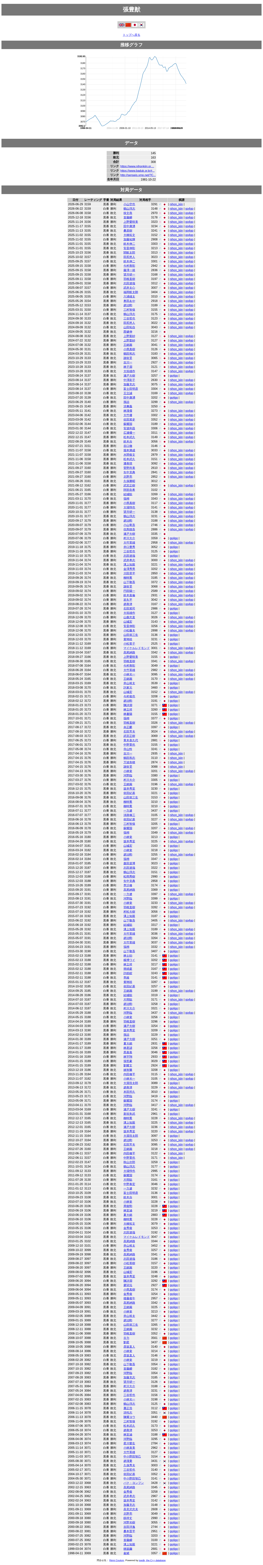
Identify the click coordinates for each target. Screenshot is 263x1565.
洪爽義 (127, 406)
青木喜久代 (130, 740)
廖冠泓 (127, 1285)
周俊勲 (127, 1206)
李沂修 (127, 885)
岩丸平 (127, 599)
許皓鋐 (127, 973)
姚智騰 (127, 1069)
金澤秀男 (129, 568)
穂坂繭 (127, 1548)
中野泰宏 (129, 1184)
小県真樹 (129, 349)
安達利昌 (129, 428)
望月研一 (129, 274)
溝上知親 (129, 564)
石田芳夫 (129, 731)
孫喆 (126, 402)
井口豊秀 (129, 547)
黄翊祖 (127, 639)
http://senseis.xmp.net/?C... (138, 175)
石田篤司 (129, 608)
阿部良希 (129, 489)
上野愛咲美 (130, 221)
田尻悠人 (129, 257)
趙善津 (127, 604)
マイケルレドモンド (136, 648)
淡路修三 (129, 815)
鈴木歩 (127, 441)
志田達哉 (129, 283)
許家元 (127, 687)
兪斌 (126, 1553)
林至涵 (127, 1210)
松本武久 (129, 437)
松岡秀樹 (129, 876)
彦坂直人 (129, 1346)
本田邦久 (129, 1091)
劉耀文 (127, 1065)
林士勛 (127, 955)
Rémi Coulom (116, 1560)
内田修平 (129, 1074)
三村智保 (129, 309)
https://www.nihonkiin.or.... (137, 166)
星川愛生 (129, 1443)
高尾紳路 (129, 652)
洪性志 (127, 1412)
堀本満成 (129, 450)
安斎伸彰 (129, 248)
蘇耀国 (127, 423)
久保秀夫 (129, 1465)
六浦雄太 (129, 296)
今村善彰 (129, 265)
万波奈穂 (129, 762)
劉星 (126, 1342)
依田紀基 (129, 793)
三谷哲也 (129, 318)
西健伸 (127, 331)
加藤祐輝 (129, 239)
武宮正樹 (129, 485)
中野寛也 (129, 744)
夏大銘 (127, 1043)
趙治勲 (127, 305)
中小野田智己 (132, 1456)
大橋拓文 (129, 235)
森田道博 (129, 863)
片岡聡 (127, 999)
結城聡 (127, 494)
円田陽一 (129, 590)
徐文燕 (127, 213)
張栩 (126, 498)
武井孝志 (129, 560)
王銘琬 (127, 344)
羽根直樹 (129, 278)
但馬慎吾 (129, 529)
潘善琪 (127, 463)
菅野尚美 (129, 467)
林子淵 (127, 366)
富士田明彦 (130, 388)
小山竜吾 (129, 525)
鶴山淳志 (129, 208)
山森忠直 (129, 617)
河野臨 (127, 775)
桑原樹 (127, 230)
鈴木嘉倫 (129, 595)
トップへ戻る (131, 34)
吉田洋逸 (129, 1526)
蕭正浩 (127, 1408)
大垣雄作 (129, 371)
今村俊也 (129, 696)
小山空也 (129, 204)
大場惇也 (129, 507)
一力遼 (127, 810)
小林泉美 (129, 1447)
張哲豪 (127, 1061)
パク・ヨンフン (133, 1482)
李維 (126, 977)
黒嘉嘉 (127, 1052)
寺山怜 (127, 749)
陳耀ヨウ (129, 1417)
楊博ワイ (129, 960)
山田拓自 (129, 327)
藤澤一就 (129, 270)
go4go (189, 208)
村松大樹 (129, 911)
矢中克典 (129, 472)
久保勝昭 (129, 481)
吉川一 (127, 362)
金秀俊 (127, 1228)
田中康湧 (129, 226)
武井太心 (129, 287)
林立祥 (127, 709)
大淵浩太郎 (130, 1083)
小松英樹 (129, 1263)
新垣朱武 (129, 1113)
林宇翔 (127, 1056)
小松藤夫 (129, 630)
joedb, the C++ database (152, 1560)
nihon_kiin (176, 204)
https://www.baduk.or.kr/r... (137, 170)
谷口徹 (127, 445)
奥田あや (129, 300)
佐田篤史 (129, 419)
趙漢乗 (127, 1460)
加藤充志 (129, 384)
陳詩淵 (127, 705)
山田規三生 (130, 634)
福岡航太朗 (130, 292)
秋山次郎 (129, 1162)
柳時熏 (127, 577)
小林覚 (127, 771)
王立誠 (127, 393)
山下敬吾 (129, 582)
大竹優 (127, 415)
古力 (126, 1337)
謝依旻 (127, 358)
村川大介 (129, 538)
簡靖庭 (127, 968)
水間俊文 (129, 454)
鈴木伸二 (129, 243)
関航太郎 (129, 252)
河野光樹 (129, 1522)
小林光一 (129, 674)
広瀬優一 (129, 432)
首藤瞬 (127, 217)
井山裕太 (129, 683)
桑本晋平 (129, 1531)
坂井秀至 (129, 788)
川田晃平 (129, 573)
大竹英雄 (129, 542)
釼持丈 (127, 1518)
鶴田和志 (129, 353)
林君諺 (127, 1047)
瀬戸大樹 (129, 375)
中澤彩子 (129, 380)
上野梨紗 (129, 336)
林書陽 (127, 713)
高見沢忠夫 (130, 1509)
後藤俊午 (129, 1298)
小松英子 (129, 643)
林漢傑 (127, 410)
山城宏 (127, 621)
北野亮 (127, 476)
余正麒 (127, 727)
